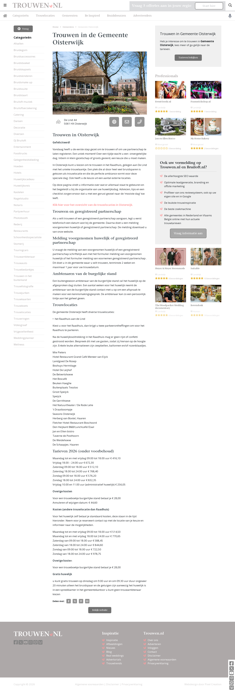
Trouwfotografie (23, 286)
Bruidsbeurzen (116, 15)
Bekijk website (99, 610)
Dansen (18, 121)
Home (56, 27)
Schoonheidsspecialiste (28, 237)
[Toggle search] (230, 5)
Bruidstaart (21, 95)
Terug (23, 28)
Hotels (17, 172)
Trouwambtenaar (24, 256)
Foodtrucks (20, 153)
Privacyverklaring (158, 663)
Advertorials (113, 659)
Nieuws (110, 648)
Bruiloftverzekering (25, 108)
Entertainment (22, 147)
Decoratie (19, 127)
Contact (152, 651)
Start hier (209, 6)
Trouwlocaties (45, 15)
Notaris (18, 205)
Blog (109, 651)
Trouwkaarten (22, 299)
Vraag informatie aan (188, 233)
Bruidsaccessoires (24, 56)
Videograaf (20, 325)
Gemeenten (70, 15)
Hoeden (18, 166)
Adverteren (154, 644)
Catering (19, 114)
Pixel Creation (213, 684)
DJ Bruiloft (20, 140)
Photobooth (21, 218)
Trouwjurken (21, 293)
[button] (5, 5)
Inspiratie (112, 640)
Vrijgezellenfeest (23, 331)
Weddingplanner (24, 338)
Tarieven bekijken (188, 57)
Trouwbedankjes (24, 269)
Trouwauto (20, 263)
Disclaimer (154, 655)
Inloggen (153, 648)
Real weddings (115, 655)
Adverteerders (142, 15)
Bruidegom (20, 50)
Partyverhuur (22, 211)
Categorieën (21, 15)
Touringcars (21, 250)
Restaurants (21, 231)
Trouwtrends (114, 663)
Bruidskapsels (22, 69)
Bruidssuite (21, 89)
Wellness (19, 344)
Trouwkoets (21, 305)
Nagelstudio (21, 198)
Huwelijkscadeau (24, 179)
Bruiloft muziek (23, 101)
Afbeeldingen (114, 644)
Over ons (153, 640)
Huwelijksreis (22, 185)
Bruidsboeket (22, 63)
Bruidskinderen (23, 76)
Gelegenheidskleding (26, 159)
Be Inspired (92, 15)
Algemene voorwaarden (162, 659)
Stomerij (19, 243)
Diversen (19, 134)
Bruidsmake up (23, 82)
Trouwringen (21, 318)
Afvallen (18, 43)
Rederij (18, 224)
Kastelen (19, 192)
